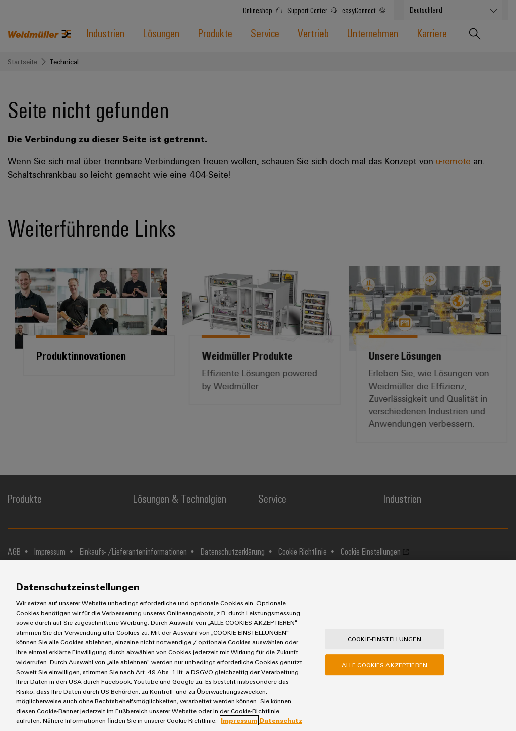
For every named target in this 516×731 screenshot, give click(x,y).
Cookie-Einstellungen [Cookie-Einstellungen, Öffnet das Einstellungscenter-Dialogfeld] (384, 639)
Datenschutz (280, 720)
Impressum (239, 720)
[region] (258, 645)
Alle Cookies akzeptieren (384, 665)
